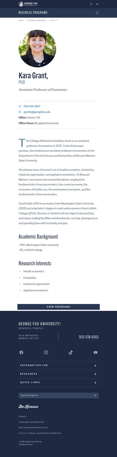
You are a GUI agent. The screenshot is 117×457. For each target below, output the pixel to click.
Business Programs (33, 13)
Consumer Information (31, 422)
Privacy (23, 416)
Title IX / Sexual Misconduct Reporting (40, 433)
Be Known (28, 406)
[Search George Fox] (55, 395)
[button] (91, 4)
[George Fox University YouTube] (96, 352)
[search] (95, 395)
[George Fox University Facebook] (21, 352)
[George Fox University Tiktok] (71, 352)
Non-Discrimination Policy (33, 427)
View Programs (58, 307)
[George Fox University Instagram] (46, 352)
